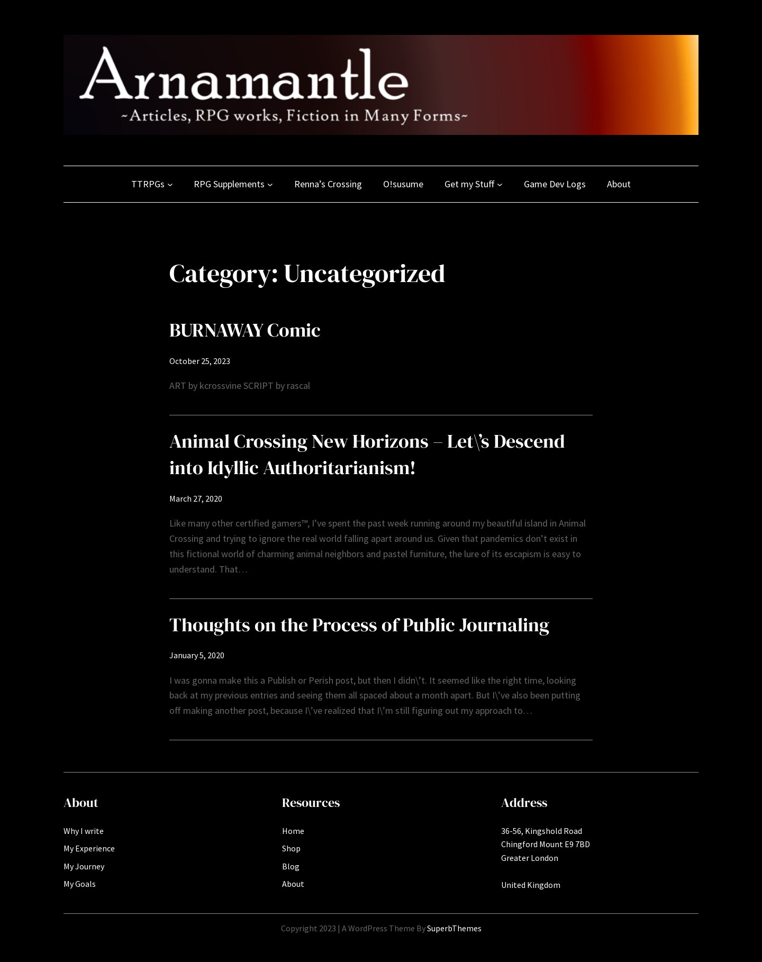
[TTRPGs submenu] (170, 184)
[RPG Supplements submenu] (270, 184)
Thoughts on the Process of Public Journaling (359, 625)
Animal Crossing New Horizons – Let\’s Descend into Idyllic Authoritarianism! (367, 454)
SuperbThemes (454, 928)
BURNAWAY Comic (245, 330)
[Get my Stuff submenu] (500, 184)
